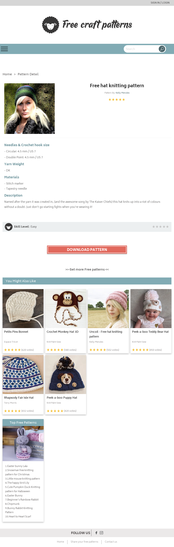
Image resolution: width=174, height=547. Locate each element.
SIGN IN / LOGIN (160, 3)
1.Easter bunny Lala (16, 466)
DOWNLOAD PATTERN (87, 250)
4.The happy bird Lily (17, 483)
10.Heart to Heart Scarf (18, 517)
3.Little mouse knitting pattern (22, 479)
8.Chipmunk (12, 504)
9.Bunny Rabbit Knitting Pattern (19, 510)
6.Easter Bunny (14, 496)
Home (7, 74)
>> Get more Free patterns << (87, 269)
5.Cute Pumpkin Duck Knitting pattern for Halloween (22, 489)
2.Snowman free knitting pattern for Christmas (19, 472)
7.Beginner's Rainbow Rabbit (22, 500)
